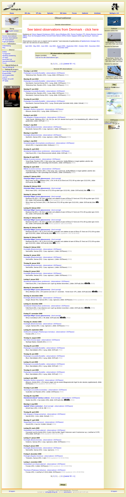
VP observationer (8, 40)
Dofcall (81, 103)
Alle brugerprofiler (8, 75)
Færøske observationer (10, 38)
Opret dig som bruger (9, 71)
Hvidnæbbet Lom (35, 430)
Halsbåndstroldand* (37, 398)
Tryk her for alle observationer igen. (47, 57)
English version (12, 31)
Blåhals (32, 159)
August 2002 (61, 46)
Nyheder (50, 13)
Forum (74, 13)
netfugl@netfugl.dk (51, 492)
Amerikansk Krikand (37, 151)
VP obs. (38, 13)
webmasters (68, 492)
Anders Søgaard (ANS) (74, 36)
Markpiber (34, 109)
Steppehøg (34, 422)
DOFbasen (60, 75)
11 (62, 64)
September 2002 (72, 46)
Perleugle (33, 456)
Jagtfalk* (33, 406)
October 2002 (83, 46)
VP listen (5, 57)
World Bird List (7, 59)
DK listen (63, 13)
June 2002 (44, 46)
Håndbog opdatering (9, 55)
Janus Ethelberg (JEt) (63, 34)
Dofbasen (51, 145)
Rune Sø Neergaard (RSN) (37, 36)
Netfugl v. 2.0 (114, 13)
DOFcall (41, 121)
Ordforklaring (6, 46)
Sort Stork (32, 340)
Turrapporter (6, 53)
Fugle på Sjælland (8, 41)
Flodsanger (34, 73)
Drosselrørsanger (39, 143)
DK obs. (28, 13)
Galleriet (85, 13)
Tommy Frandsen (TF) (78, 34)
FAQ (3, 47)
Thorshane (35, 470)
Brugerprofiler (6, 73)
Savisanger (35, 390)
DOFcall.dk (29, 182)
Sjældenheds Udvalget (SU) (90, 41)
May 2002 (36, 46)
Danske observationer (9, 36)
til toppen (12, 491)
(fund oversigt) (56, 178)
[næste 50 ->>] (69, 64)
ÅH (44, 75)
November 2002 (94, 46)
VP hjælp (5, 81)
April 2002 (28, 46)
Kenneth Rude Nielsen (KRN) (56, 36)
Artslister (97, 13)
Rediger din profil (7, 79)
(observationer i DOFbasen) (55, 73)
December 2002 (63, 47)
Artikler (4, 52)
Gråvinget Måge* (37, 178)
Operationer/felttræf (8, 61)
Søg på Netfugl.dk (8, 67)
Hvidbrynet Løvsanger (39, 332)
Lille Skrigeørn (35, 117)
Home (12, 13)
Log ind (4, 77)
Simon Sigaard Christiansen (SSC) (43, 34)
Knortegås (33, 127)
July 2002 (52, 46)
